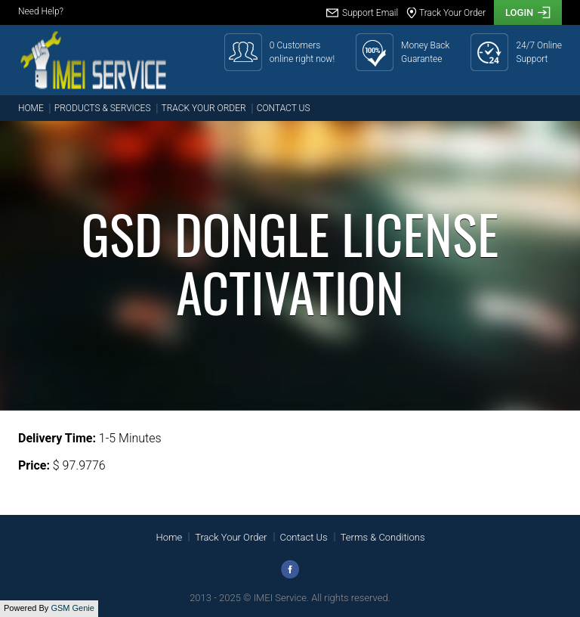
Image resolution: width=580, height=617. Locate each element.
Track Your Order (204, 108)
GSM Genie (72, 607)
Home (31, 108)
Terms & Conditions (383, 537)
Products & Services (102, 108)
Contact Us (283, 108)
